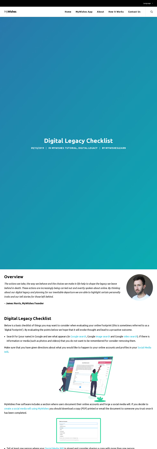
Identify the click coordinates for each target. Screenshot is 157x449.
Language (148, 3)
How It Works (116, 11)
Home (68, 11)
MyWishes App (84, 11)
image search (103, 336)
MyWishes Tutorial (64, 148)
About (100, 11)
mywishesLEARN (116, 148)
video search (130, 336)
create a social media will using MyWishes (26, 408)
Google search (78, 336)
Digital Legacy (87, 148)
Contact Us (134, 11)
